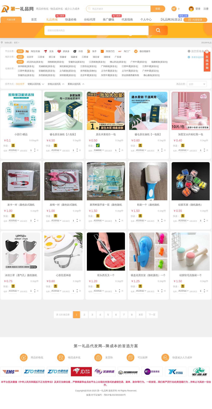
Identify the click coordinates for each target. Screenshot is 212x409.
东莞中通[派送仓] (109, 75)
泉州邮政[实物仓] (88, 71)
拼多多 (66, 51)
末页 (141, 314)
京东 (51, 51)
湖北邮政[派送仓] (68, 66)
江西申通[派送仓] (130, 66)
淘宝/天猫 (35, 51)
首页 (16, 43)
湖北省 (96, 57)
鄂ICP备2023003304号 (115, 395)
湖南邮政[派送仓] (56, 62)
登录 (194, 8)
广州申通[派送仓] (150, 71)
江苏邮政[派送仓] (97, 62)
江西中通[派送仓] (150, 66)
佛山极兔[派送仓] (151, 75)
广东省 (118, 57)
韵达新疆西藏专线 (130, 75)
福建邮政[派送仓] (159, 62)
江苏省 (41, 57)
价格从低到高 (54, 84)
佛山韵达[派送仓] (118, 62)
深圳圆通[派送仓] (68, 75)
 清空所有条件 (197, 51)
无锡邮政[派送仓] (47, 66)
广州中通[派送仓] (139, 62)
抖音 (81, 51)
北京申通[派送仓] (88, 75)
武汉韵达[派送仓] (35, 62)
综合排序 (20, 84)
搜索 (157, 8)
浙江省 (52, 57)
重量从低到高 (74, 84)
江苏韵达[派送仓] (88, 66)
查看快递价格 (196, 57)
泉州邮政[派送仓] (26, 66)
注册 (206, 8)
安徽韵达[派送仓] (76, 62)
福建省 (74, 57)
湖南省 (107, 57)
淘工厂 (127, 51)
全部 (20, 51)
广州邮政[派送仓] (109, 66)
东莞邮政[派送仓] (47, 75)
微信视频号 (145, 51)
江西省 (85, 57)
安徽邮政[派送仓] (47, 71)
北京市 (30, 57)
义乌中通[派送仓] (109, 71)
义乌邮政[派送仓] (68, 71)
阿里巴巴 (110, 51)
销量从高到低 (34, 84)
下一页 (152, 314)
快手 (94, 51)
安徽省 (63, 57)
